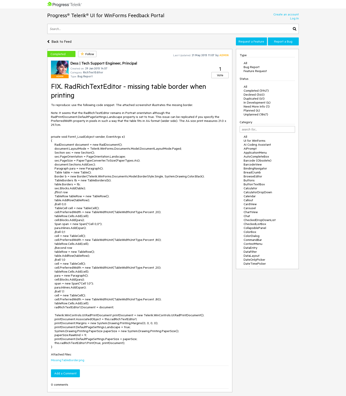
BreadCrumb (252, 172)
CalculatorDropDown (258, 192)
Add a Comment (65, 373)
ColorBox (250, 232)
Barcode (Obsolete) (257, 160)
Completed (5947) (256, 91)
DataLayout (252, 256)
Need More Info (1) (257, 106)
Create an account (286, 14)
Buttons (249, 180)
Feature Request (255, 71)
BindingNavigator (255, 168)
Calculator (250, 188)
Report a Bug (283, 41)
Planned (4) (252, 110)
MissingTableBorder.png (67, 360)
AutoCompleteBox (256, 156)
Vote (220, 75)
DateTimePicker (255, 264)
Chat (247, 216)
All (245, 63)
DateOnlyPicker (254, 260)
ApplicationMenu (255, 152)
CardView (250, 204)
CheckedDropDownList (260, 220)
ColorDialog (252, 236)
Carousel (250, 208)
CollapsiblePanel (255, 228)
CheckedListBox (255, 224)
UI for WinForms (254, 141)
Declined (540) (254, 95)
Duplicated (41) (254, 98)
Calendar (250, 196)
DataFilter (250, 252)
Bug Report (252, 67)
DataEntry (250, 248)
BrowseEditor (253, 176)
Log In (294, 18)
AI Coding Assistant (257, 145)
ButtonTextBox (254, 184)
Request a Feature (251, 41)
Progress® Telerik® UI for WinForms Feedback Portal (105, 15)
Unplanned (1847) (256, 114)
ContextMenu (253, 244)
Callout (248, 200)
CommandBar (253, 240)
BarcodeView (253, 164)
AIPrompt (250, 149)
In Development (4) (257, 102)
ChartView (251, 212)
